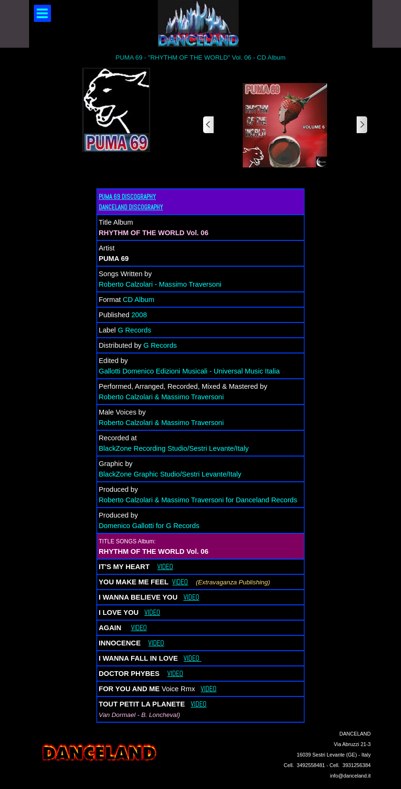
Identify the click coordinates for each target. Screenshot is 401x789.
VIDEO (165, 566)
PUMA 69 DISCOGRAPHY (127, 197)
